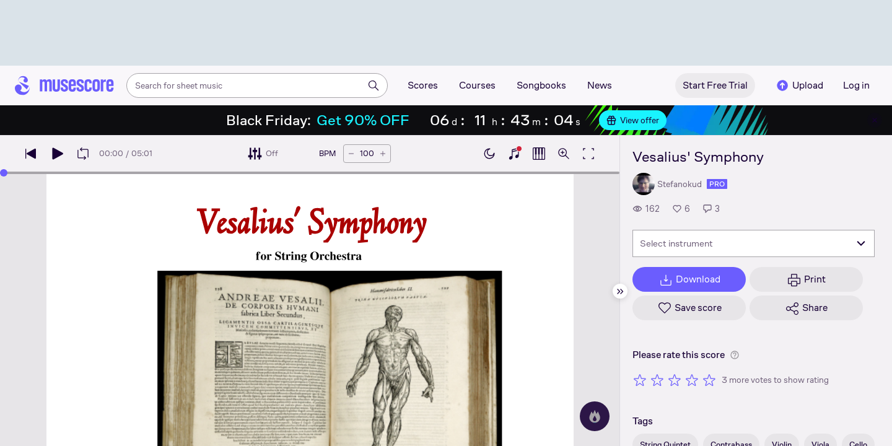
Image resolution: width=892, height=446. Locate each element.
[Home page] (64, 85)
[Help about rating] (734, 355)
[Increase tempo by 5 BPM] (383, 153)
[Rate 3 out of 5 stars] (674, 379)
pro (717, 184)
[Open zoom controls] (563, 153)
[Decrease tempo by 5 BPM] (351, 153)
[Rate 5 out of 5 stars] (709, 379)
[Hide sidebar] (620, 291)
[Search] (373, 85)
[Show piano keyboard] (514, 153)
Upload (799, 85)
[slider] (3, 173)
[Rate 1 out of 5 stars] (639, 379)
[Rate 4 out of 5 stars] (691, 379)
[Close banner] (874, 120)
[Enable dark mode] (489, 153)
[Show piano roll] (539, 153)
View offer (632, 120)
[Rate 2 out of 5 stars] (657, 379)
